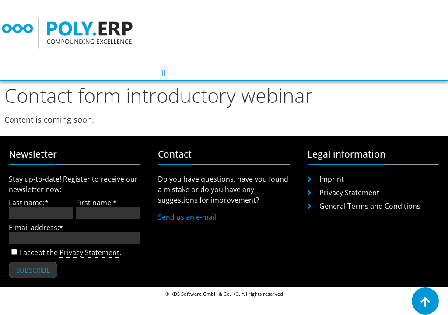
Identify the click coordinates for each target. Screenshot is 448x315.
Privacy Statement (89, 252)
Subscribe (33, 270)
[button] (164, 73)
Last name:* (29, 202)
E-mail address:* (36, 227)
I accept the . (65, 253)
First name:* (96, 202)
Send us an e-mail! (188, 217)
